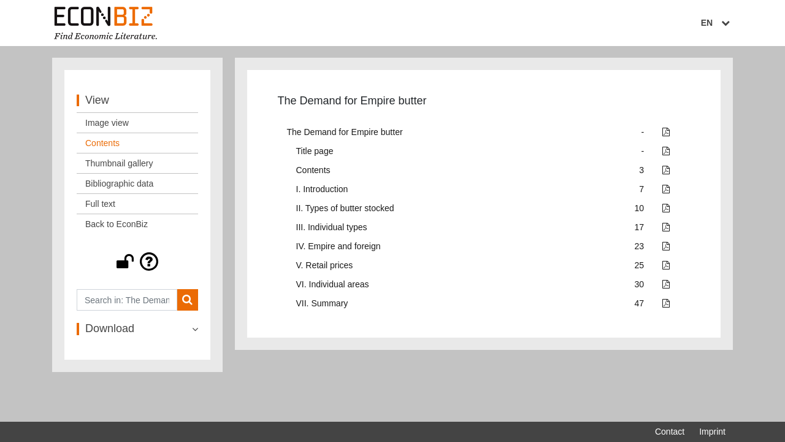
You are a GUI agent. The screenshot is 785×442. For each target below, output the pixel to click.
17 (640, 228)
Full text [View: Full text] (100, 205)
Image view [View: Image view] (107, 124)
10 (640, 209)
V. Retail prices (324, 266)
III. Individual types (331, 228)
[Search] (187, 301)
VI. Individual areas (332, 285)
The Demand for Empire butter (345, 133)
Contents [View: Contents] (102, 144)
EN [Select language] (717, 23)
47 (640, 304)
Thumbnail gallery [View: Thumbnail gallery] (119, 164)
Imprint (712, 431)
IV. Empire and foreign (338, 247)
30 (640, 285)
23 (640, 247)
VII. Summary (322, 304)
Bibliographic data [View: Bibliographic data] (119, 185)
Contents (313, 171)
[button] (137, 262)
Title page (315, 152)
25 (640, 266)
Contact (669, 431)
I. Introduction (322, 190)
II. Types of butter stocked (345, 209)
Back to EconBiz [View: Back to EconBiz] (116, 225)
